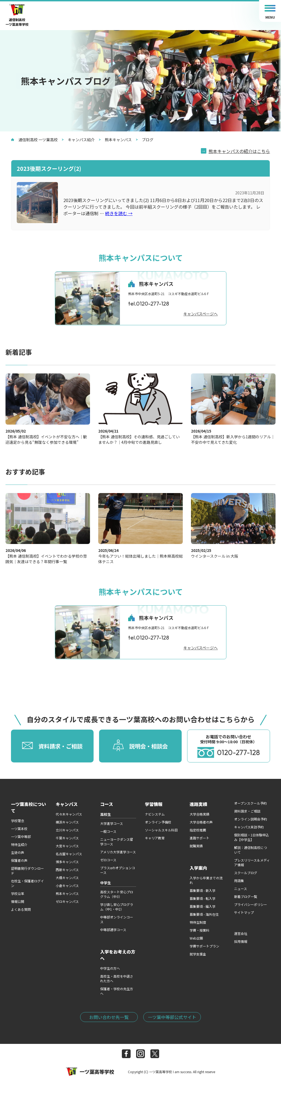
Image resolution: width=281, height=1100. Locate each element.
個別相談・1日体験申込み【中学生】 (251, 837)
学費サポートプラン (204, 946)
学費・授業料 (199, 930)
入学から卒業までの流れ (206, 880)
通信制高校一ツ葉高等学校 (17, 15)
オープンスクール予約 (250, 803)
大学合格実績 (199, 814)
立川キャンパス (67, 830)
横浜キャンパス (67, 822)
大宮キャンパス (67, 845)
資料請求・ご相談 (247, 811)
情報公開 (17, 901)
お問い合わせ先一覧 (109, 1017)
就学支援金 (198, 954)
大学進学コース (111, 823)
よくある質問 (21, 909)
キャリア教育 (155, 838)
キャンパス (67, 804)
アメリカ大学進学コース (118, 852)
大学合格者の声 (201, 822)
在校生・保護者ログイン (27, 883)
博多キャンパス (67, 861)
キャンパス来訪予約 (249, 827)
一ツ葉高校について (28, 807)
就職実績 (196, 845)
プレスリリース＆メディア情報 (252, 862)
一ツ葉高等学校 (90, 1071)
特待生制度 (198, 922)
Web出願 (196, 938)
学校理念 (17, 820)
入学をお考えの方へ (117, 954)
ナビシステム (155, 814)
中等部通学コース (113, 929)
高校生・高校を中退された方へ (116, 978)
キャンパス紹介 (78, 139)
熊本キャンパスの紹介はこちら (239, 151)
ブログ (144, 139)
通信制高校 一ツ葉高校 (34, 139)
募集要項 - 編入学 (202, 906)
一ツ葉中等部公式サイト (172, 1017)
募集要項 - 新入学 (202, 890)
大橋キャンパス (67, 877)
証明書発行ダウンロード (27, 870)
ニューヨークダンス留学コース (116, 841)
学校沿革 (17, 893)
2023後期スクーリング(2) (49, 168)
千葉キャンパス (67, 838)
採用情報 (240, 941)
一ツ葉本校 (19, 828)
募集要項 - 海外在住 (204, 914)
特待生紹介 (19, 844)
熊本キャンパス (115, 139)
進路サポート (199, 838)
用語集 (239, 880)
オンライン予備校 (158, 822)
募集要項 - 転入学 (202, 898)
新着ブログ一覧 (245, 896)
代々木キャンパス (69, 814)
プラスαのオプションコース (117, 870)
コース (106, 804)
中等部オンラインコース (116, 919)
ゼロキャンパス (67, 901)
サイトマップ (244, 912)
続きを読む (119, 213)
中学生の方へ (110, 968)
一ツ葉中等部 (21, 836)
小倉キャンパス (67, 885)
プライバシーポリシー (250, 904)
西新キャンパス (67, 869)
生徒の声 (17, 852)
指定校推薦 (198, 830)
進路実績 (198, 804)
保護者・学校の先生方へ (116, 991)
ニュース (240, 888)
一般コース (108, 831)
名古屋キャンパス (69, 853)
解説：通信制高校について (250, 849)
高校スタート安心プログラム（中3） (116, 894)
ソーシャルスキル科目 (161, 830)
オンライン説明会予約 (250, 819)
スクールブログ (245, 872)
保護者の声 (19, 860)
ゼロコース (108, 859)
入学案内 (198, 868)
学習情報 (153, 804)
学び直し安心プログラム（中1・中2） (116, 906)
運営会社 (240, 933)
